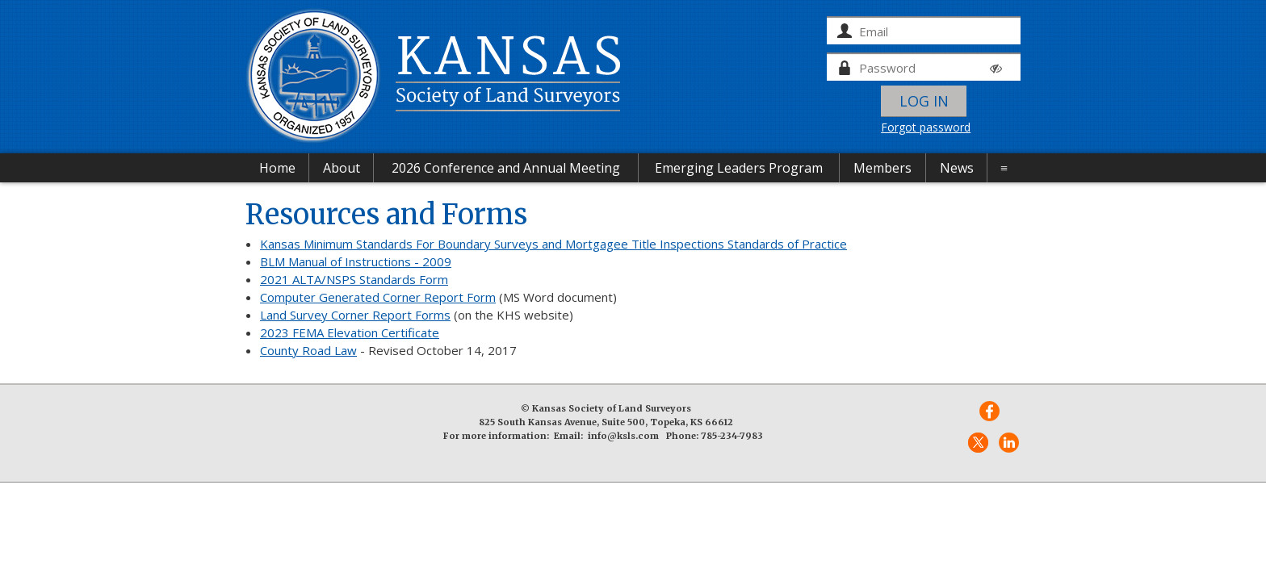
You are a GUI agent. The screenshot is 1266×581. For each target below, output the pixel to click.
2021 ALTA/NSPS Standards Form (354, 279)
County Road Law (308, 350)
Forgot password (925, 127)
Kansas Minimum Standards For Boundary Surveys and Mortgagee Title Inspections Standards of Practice (553, 244)
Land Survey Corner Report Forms (355, 315)
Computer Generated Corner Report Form (378, 297)
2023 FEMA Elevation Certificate (349, 332)
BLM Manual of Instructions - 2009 (355, 261)
